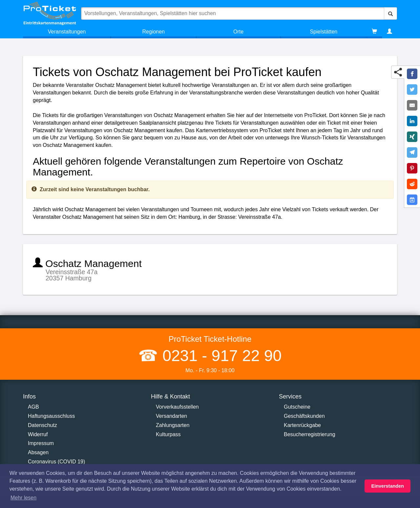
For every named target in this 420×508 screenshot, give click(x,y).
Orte (238, 31)
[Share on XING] (412, 137)
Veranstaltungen (67, 31)
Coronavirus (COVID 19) (56, 461)
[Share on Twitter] (412, 89)
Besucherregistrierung (309, 434)
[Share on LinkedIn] (412, 121)
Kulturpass (168, 434)
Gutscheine (297, 407)
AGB (33, 407)
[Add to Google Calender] (412, 199)
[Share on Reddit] (412, 184)
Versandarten (171, 416)
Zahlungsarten (172, 425)
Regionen (153, 31)
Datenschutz (42, 425)
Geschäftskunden (304, 416)
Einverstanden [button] (387, 486)
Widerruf (38, 434)
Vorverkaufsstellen (177, 407)
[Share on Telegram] (412, 152)
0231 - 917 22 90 (220, 355)
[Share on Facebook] (412, 74)
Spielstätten (324, 31)
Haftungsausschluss (51, 416)
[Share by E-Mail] (412, 105)
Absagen (38, 452)
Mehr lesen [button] (23, 497)
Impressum (41, 443)
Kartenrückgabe (302, 425)
